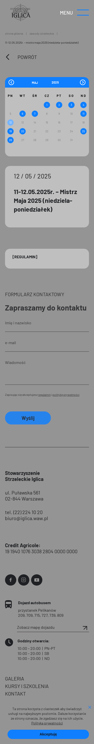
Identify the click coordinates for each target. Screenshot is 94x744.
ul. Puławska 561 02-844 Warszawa (24, 495)
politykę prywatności (65, 394)
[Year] (55, 82)
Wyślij (28, 418)
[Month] (41, 82)
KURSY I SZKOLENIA (27, 686)
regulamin (44, 394)
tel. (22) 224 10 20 (24, 512)
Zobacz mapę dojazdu (53, 627)
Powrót (27, 57)
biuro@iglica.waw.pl (26, 518)
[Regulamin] (25, 256)
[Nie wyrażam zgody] (89, 708)
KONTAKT (15, 694)
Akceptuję (48, 734)
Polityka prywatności (47, 723)
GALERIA (14, 678)
